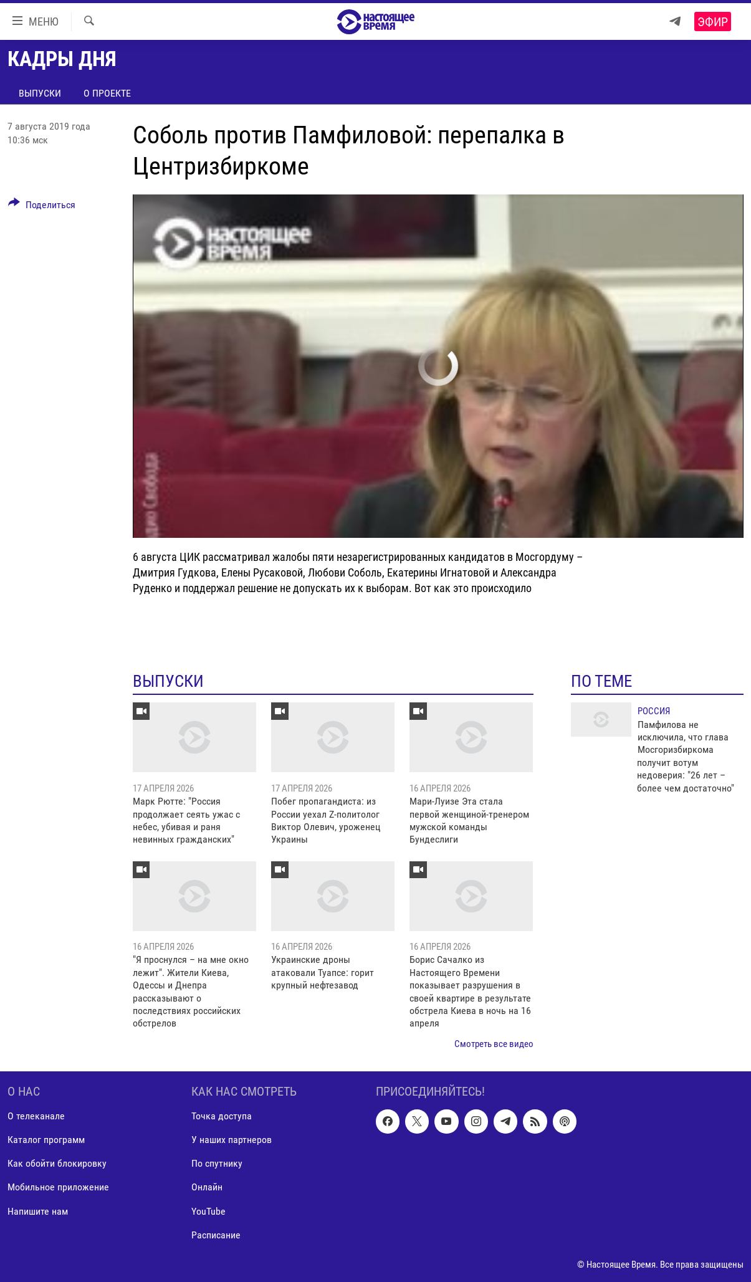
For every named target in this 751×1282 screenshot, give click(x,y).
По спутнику (216, 1164)
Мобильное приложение (58, 1188)
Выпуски (40, 93)
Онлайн (206, 1188)
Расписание (216, 1235)
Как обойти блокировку (57, 1164)
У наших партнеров (231, 1140)
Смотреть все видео (493, 1044)
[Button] (41, 206)
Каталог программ (46, 1140)
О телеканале (36, 1116)
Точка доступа (221, 1116)
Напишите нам (37, 1211)
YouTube (208, 1211)
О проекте (107, 93)
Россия (654, 711)
